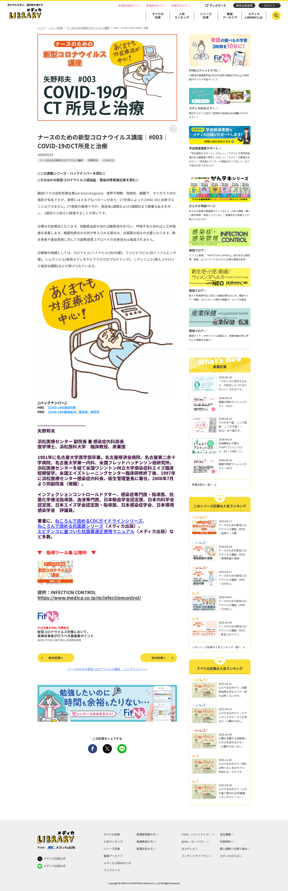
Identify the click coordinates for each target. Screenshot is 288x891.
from (56, 847)
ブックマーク (217, 5)
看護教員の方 (154, 5)
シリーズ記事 (206, 15)
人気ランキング (181, 15)
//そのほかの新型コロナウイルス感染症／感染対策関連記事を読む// (87, 179)
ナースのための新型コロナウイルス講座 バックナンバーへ (107, 669)
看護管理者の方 (127, 5)
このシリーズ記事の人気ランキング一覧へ (216, 647)
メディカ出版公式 (51, 858)
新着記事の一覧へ (202, 484)
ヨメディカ (188, 849)
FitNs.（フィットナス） (196, 834)
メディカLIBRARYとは (254, 15)
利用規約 (225, 841)
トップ (41, 27)
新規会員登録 (244, 5)
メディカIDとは (229, 856)
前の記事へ (55, 658)
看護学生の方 (179, 5)
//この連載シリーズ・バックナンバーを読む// (71, 173)
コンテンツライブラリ (195, 856)
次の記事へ (158, 658)
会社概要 (225, 834)
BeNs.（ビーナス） (193, 841)
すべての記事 (157, 15)
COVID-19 (108, 160)
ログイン (269, 5)
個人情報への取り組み (233, 849)
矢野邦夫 (93, 160)
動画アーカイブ (230, 15)
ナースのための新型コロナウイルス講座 (87, 27)
